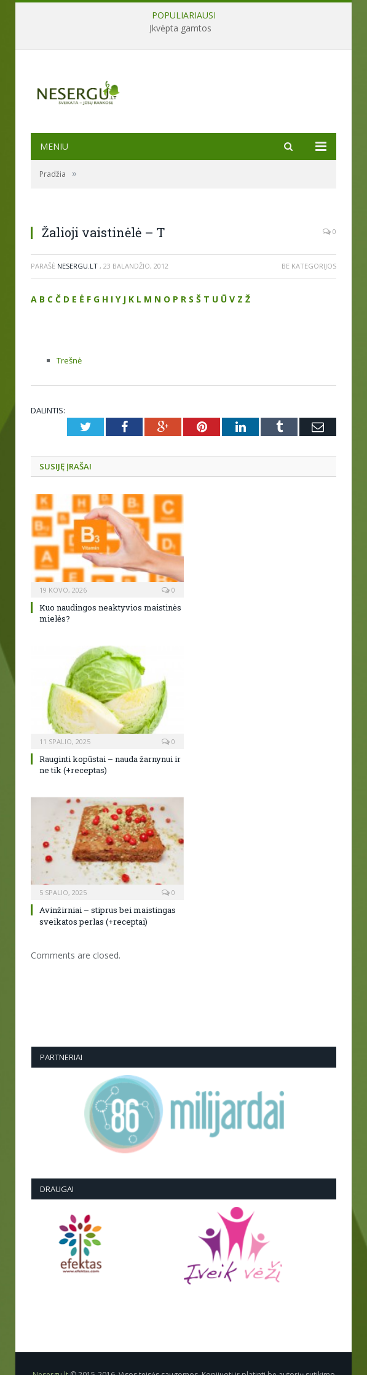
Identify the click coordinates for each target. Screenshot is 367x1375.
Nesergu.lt (77, 265)
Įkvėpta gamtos (180, 28)
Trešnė (69, 360)
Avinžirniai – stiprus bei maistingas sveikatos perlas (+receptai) (107, 915)
